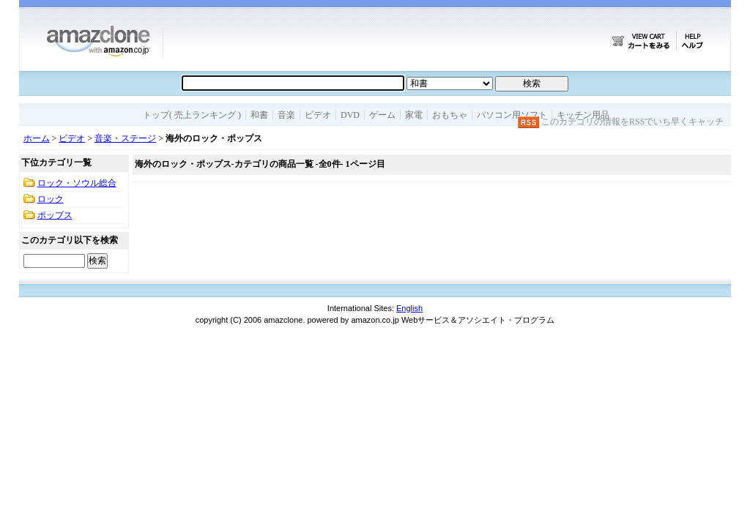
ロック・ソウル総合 (76, 183)
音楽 (286, 115)
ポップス (55, 215)
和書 (259, 115)
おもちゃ (449, 115)
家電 (414, 115)
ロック (50, 199)
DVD (350, 115)
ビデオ (318, 115)
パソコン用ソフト (512, 115)
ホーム (36, 138)
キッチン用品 (583, 115)
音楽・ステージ (125, 138)
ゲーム (382, 115)
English (409, 308)
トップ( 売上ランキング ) (192, 115)
